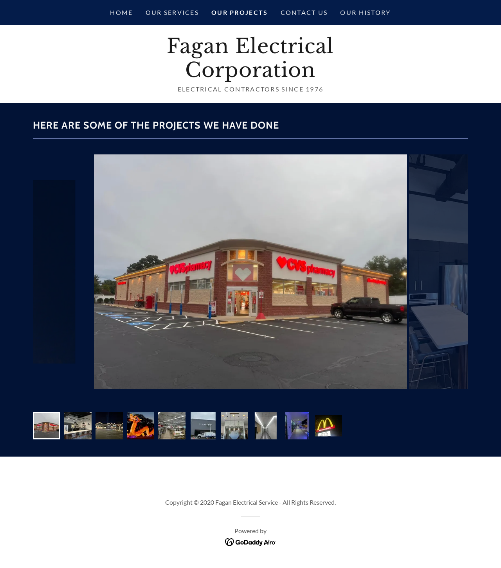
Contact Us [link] (304, 12)
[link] (250, 74)
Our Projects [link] (239, 12)
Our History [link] (365, 12)
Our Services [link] (172, 12)
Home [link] (121, 12)
